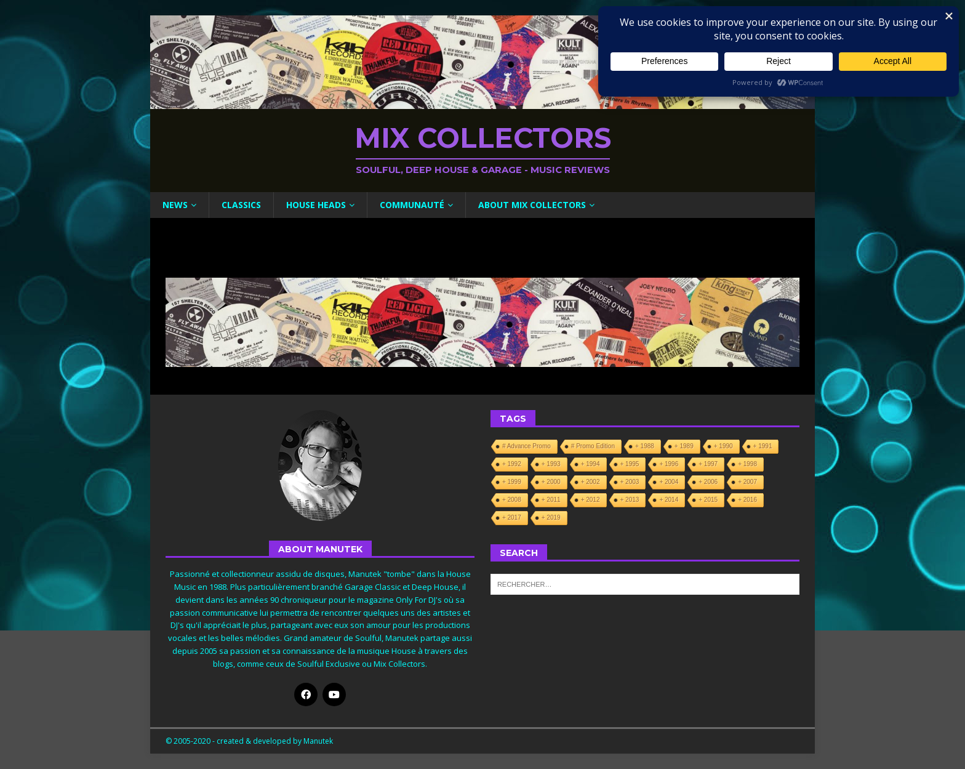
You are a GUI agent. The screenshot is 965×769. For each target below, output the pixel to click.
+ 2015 (708, 499)
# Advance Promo (526, 446)
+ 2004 (668, 481)
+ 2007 (747, 481)
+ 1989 (684, 446)
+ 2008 (511, 499)
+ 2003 (629, 481)
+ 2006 (708, 481)
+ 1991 (762, 446)
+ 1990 (723, 446)
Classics (241, 205)
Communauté (412, 205)
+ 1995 (629, 464)
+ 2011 (551, 499)
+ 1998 (747, 464)
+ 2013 (629, 499)
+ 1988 (644, 446)
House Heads (316, 205)
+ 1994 (590, 464)
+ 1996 (668, 464)
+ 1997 (708, 464)
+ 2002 (590, 481)
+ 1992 (511, 464)
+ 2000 (551, 481)
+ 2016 (747, 499)
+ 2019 (551, 517)
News (175, 205)
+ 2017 (511, 517)
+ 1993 (551, 464)
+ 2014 (668, 499)
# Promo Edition (593, 446)
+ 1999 (511, 481)
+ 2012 (590, 499)
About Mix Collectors (532, 205)
